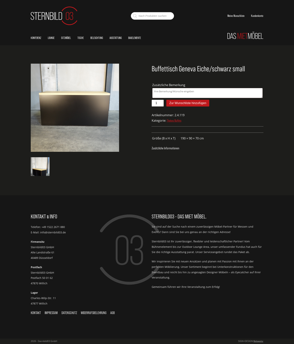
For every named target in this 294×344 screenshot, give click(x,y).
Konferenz (36, 37)
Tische (80, 37)
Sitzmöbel (66, 37)
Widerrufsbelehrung (93, 313)
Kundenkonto (257, 15)
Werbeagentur (258, 341)
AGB (112, 313)
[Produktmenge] (158, 103)
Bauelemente (134, 37)
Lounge (51, 37)
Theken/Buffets (174, 120)
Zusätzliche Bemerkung (169, 85)
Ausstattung (116, 37)
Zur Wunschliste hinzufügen (187, 103)
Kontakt (36, 313)
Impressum (51, 313)
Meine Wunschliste (235, 15)
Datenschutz (69, 313)
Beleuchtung (96, 37)
